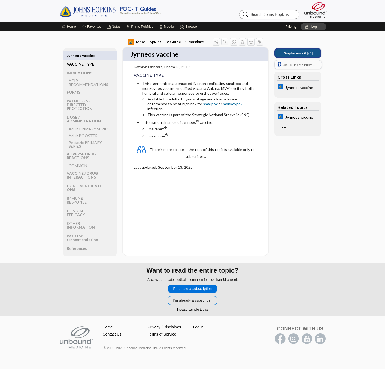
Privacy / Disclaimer (164, 327)
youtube (306, 339)
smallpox (210, 104)
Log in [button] (198, 327)
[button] (189, 26)
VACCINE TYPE (80, 55)
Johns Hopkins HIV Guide (154, 42)
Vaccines (196, 42)
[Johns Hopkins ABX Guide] (297, 87)
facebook (280, 339)
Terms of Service (162, 334)
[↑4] (298, 53)
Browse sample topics (192, 310)
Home (108, 327)
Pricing (291, 27)
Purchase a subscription (192, 289)
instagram (293, 339)
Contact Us (112, 334)
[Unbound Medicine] (316, 10)
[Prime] (139, 26)
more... (283, 127)
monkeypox (232, 104)
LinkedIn (320, 339)
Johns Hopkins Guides (127, 11)
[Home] (69, 26)
